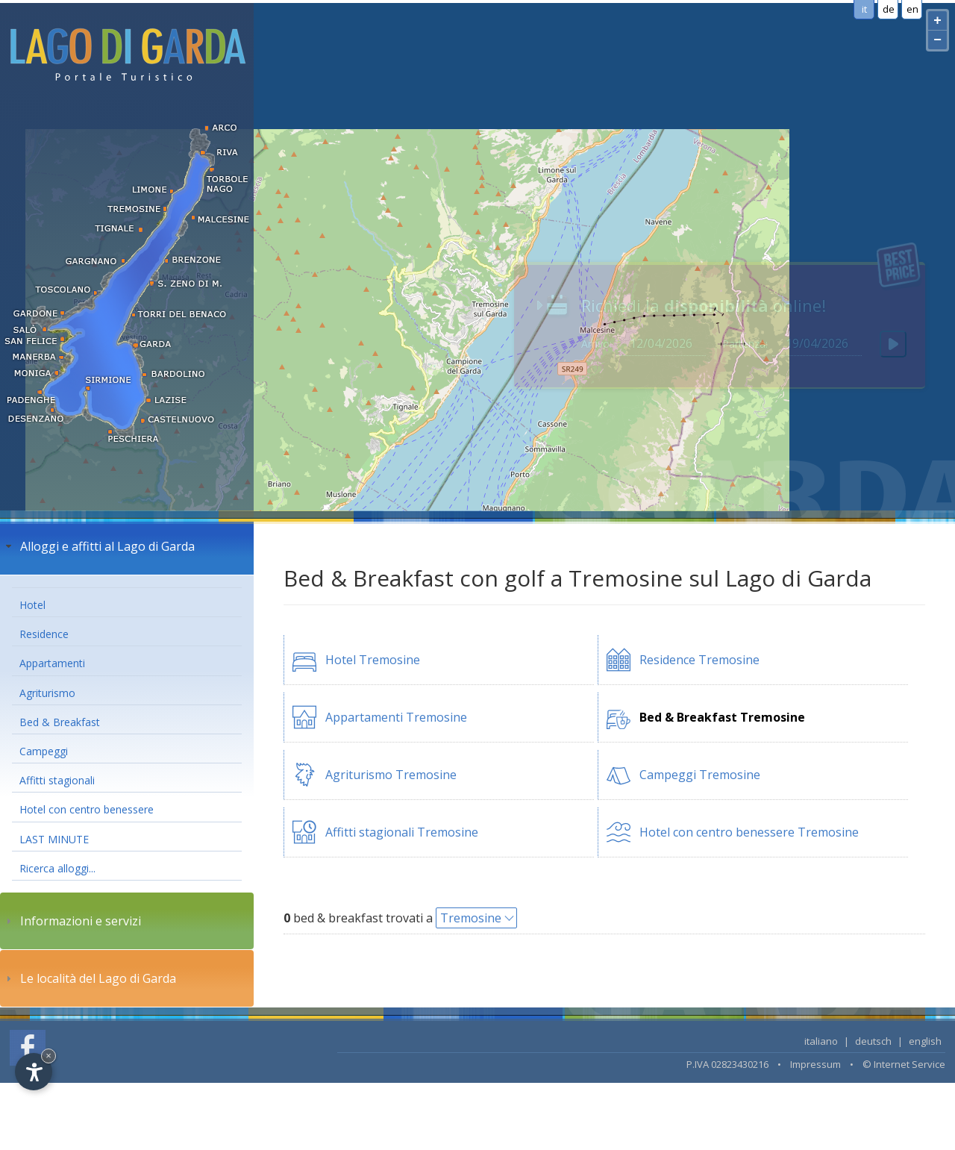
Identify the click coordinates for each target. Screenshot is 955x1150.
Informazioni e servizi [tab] (71, 921)
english (925, 1041)
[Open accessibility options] (33, 1071)
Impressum (815, 1064)
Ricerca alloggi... (57, 868)
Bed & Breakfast (59, 722)
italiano (821, 1041)
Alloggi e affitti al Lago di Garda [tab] (98, 546)
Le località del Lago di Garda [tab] (89, 978)
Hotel (32, 605)
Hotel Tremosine (372, 659)
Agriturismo (47, 693)
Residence (44, 634)
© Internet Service (903, 1064)
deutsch (873, 1041)
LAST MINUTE (54, 839)
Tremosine (470, 918)
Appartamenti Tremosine (396, 717)
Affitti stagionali (57, 780)
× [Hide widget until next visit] (48, 1055)
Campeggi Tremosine (699, 774)
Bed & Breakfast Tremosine (722, 717)
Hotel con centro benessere (86, 809)
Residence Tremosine (699, 659)
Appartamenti (52, 663)
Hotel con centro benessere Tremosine (749, 832)
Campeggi (43, 751)
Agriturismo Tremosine (391, 774)
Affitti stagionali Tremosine (401, 832)
